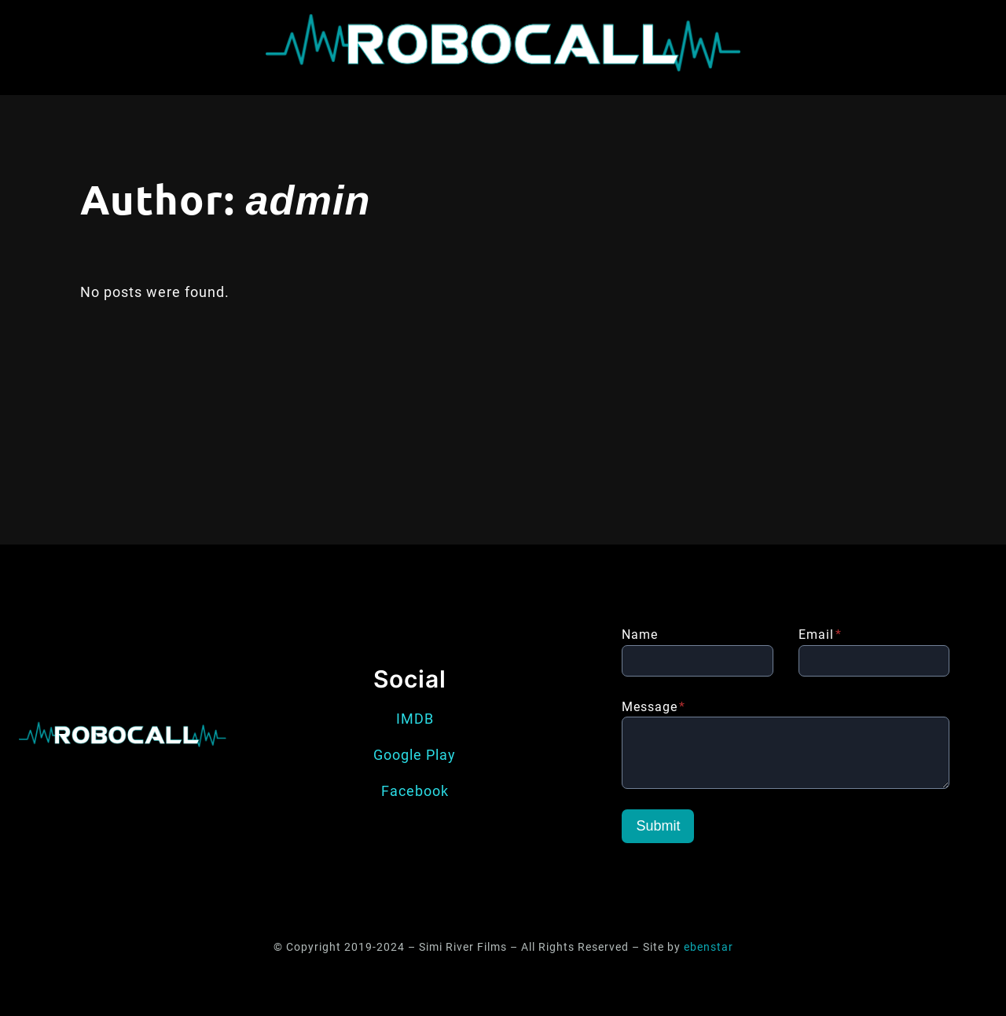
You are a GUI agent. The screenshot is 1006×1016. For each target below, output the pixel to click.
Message (653, 706)
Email (820, 634)
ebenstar (708, 947)
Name (640, 634)
